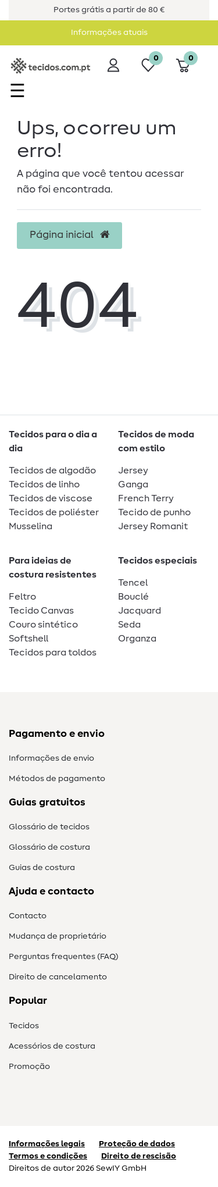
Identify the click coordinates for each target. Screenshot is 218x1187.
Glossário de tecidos (49, 827)
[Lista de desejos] (148, 65)
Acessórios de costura (52, 1046)
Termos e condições (48, 1156)
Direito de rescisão (138, 1156)
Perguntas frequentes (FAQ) (64, 957)
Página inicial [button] (69, 235)
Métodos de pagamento (57, 779)
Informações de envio (51, 758)
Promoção (29, 1067)
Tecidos (24, 1026)
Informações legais (47, 1144)
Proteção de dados (137, 1144)
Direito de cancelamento (58, 977)
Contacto (28, 916)
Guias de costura (42, 868)
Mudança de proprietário (57, 936)
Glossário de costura (49, 847)
